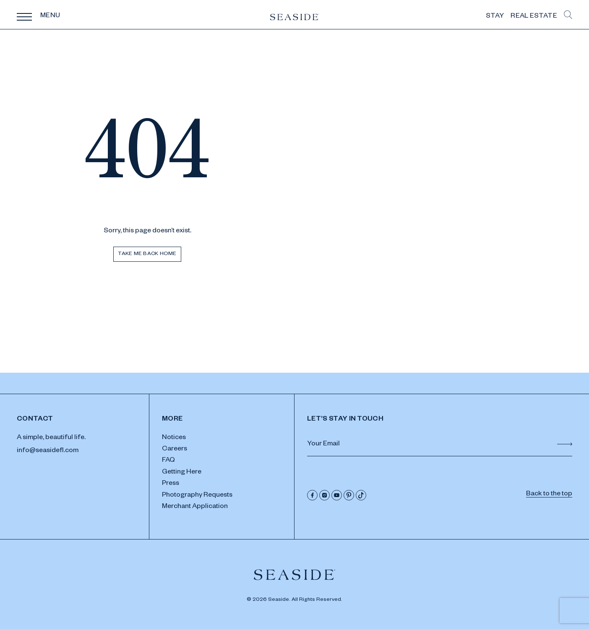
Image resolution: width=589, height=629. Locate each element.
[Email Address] (439, 445)
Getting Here (181, 472)
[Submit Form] (564, 444)
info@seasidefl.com (47, 451)
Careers (174, 449)
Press (170, 484)
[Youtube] (336, 495)
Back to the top (549, 494)
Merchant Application (195, 507)
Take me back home (147, 254)
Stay (495, 17)
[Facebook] (312, 495)
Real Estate (534, 17)
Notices (174, 438)
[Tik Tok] (361, 495)
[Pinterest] (349, 495)
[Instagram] (324, 495)
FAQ (168, 461)
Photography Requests (197, 496)
